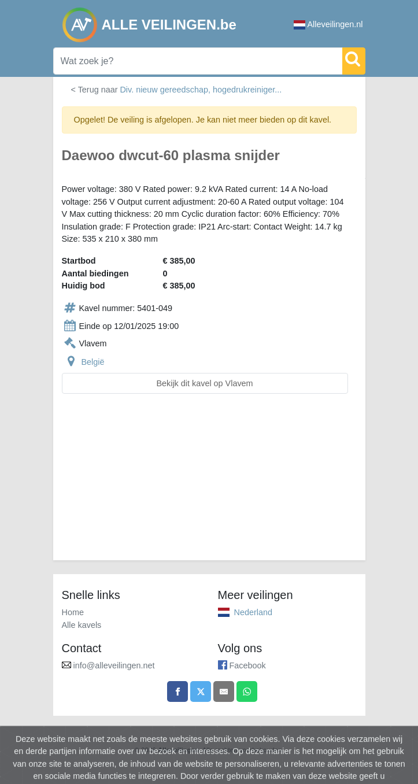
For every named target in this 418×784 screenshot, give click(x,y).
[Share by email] (223, 691)
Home (73, 612)
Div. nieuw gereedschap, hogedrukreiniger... (201, 89)
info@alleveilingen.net (114, 665)
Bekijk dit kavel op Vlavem (204, 383)
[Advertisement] (209, 484)
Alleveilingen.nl (328, 24)
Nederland (253, 612)
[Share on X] (200, 691)
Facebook (248, 665)
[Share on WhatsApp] (246, 691)
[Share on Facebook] (177, 691)
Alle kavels (82, 625)
